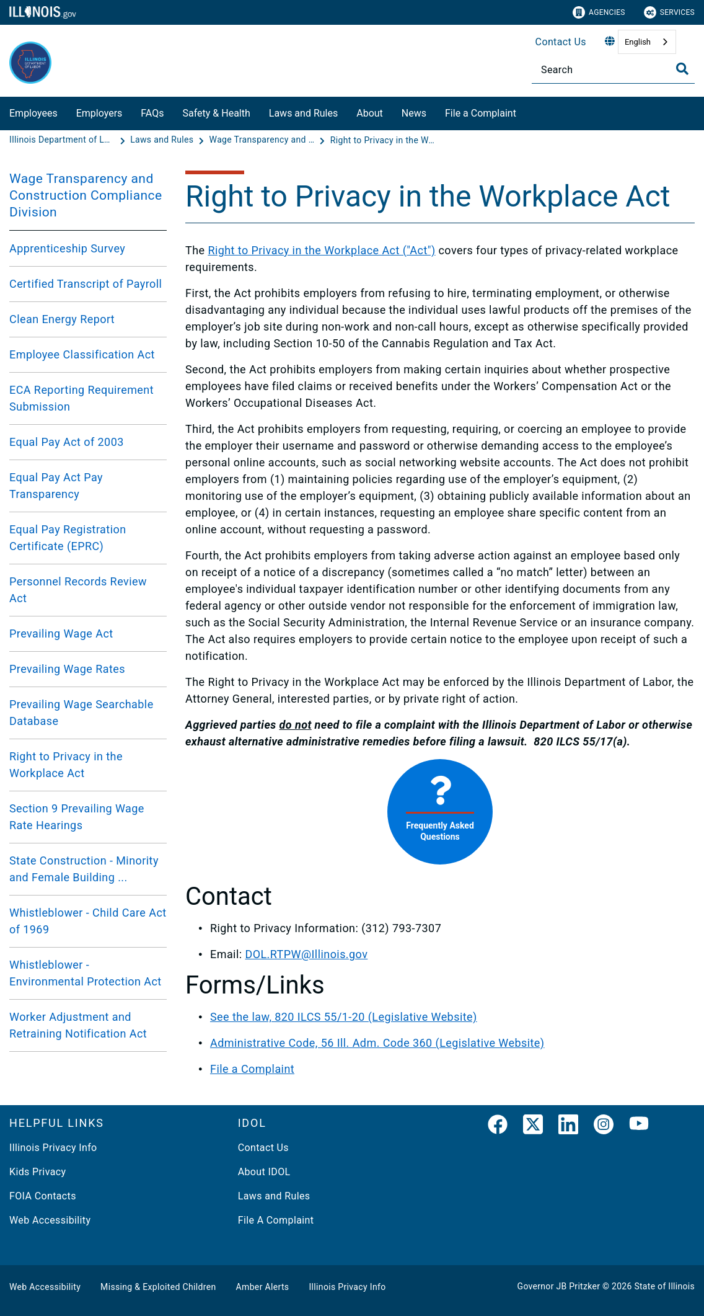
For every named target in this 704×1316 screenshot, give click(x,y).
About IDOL (264, 1172)
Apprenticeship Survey (67, 248)
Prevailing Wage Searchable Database (81, 712)
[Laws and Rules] (163, 140)
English (638, 42)
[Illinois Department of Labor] (63, 140)
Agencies (599, 12)
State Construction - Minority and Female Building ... (84, 869)
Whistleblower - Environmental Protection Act (85, 973)
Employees (33, 113)
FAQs (152, 113)
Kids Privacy (37, 1172)
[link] (498, 1126)
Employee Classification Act (82, 354)
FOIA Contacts (42, 1196)
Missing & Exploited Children (158, 1287)
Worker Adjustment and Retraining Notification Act (78, 1025)
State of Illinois (664, 1286)
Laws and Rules (303, 113)
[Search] (613, 69)
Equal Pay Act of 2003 (66, 441)
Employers (99, 113)
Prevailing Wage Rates (67, 668)
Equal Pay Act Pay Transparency (56, 485)
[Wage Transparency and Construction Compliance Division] (263, 140)
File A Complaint (276, 1220)
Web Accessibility (49, 1220)
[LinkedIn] (568, 1126)
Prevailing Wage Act (61, 633)
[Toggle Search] (682, 69)
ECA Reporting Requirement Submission (81, 398)
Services (669, 12)
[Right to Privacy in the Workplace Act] (383, 140)
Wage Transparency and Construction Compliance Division (85, 195)
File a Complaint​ (480, 113)
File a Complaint (252, 1068)
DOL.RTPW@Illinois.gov (306, 954)
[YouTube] (639, 1126)
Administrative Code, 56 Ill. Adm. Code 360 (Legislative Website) (377, 1042)
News (414, 113)
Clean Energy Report (62, 319)
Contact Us (560, 42)
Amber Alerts (262, 1287)
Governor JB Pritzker (559, 1286)
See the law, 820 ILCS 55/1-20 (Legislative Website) (343, 1016)
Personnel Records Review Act (78, 590)
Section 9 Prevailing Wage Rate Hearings (76, 817)
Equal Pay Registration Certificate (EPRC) (67, 538)
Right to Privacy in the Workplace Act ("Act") (321, 250)
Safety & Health (216, 113)
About (369, 113)
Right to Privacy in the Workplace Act (66, 765)
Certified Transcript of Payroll (85, 283)
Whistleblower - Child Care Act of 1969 (88, 921)
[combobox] (647, 42)
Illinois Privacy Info (53, 1148)
